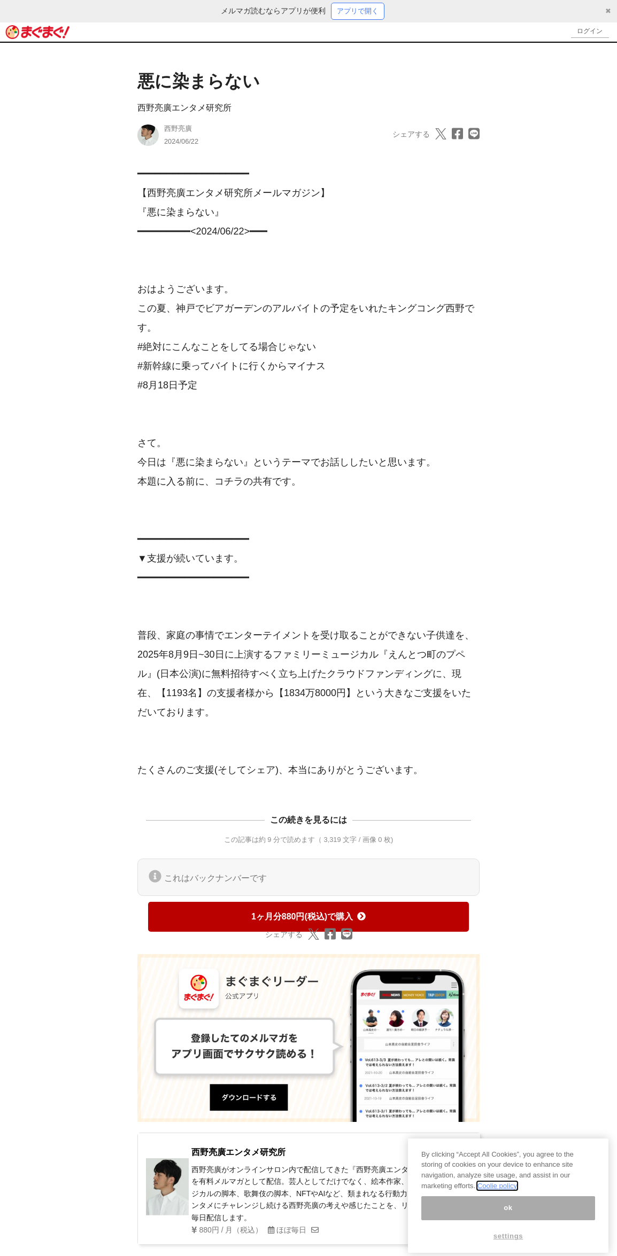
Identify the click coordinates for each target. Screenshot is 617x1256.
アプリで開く (357, 11)
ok (508, 1219)
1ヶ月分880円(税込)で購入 (308, 917)
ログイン (588, 32)
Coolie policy (497, 1197)
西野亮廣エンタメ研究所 (184, 108)
